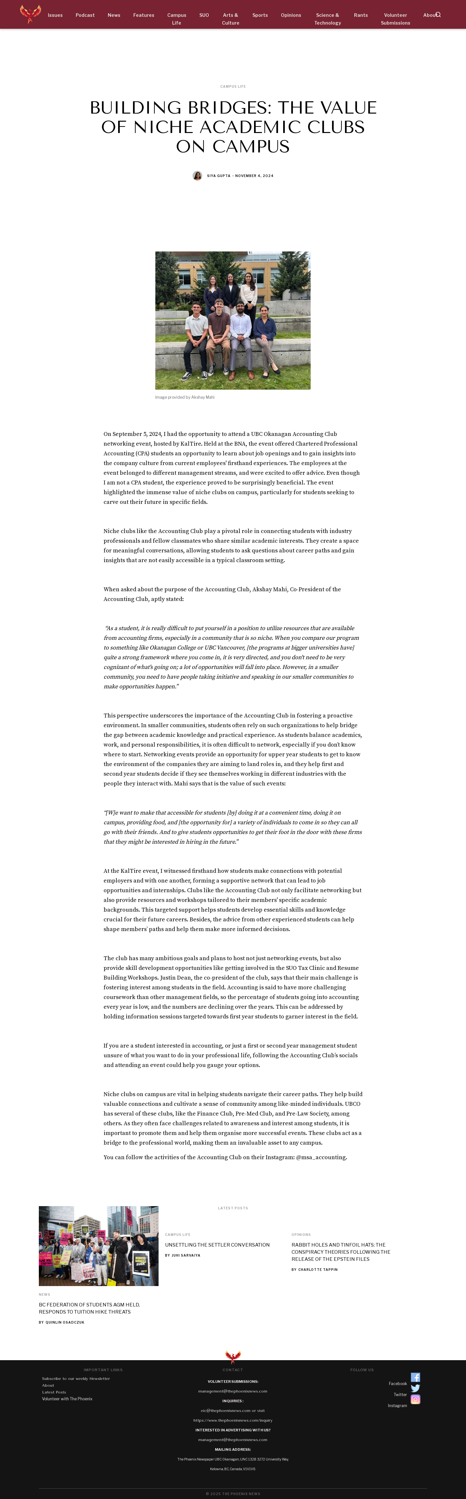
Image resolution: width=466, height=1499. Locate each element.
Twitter (400, 1394)
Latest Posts (54, 1392)
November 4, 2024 (254, 176)
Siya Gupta (219, 176)
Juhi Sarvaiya (186, 1255)
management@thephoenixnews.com (232, 1391)
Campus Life (178, 1235)
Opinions (301, 1235)
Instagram (397, 1405)
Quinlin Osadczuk (65, 1322)
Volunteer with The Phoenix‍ (67, 1398)
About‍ (48, 1385)
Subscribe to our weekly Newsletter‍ (76, 1378)
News (44, 1294)
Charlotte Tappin (318, 1269)
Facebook (398, 1383)
